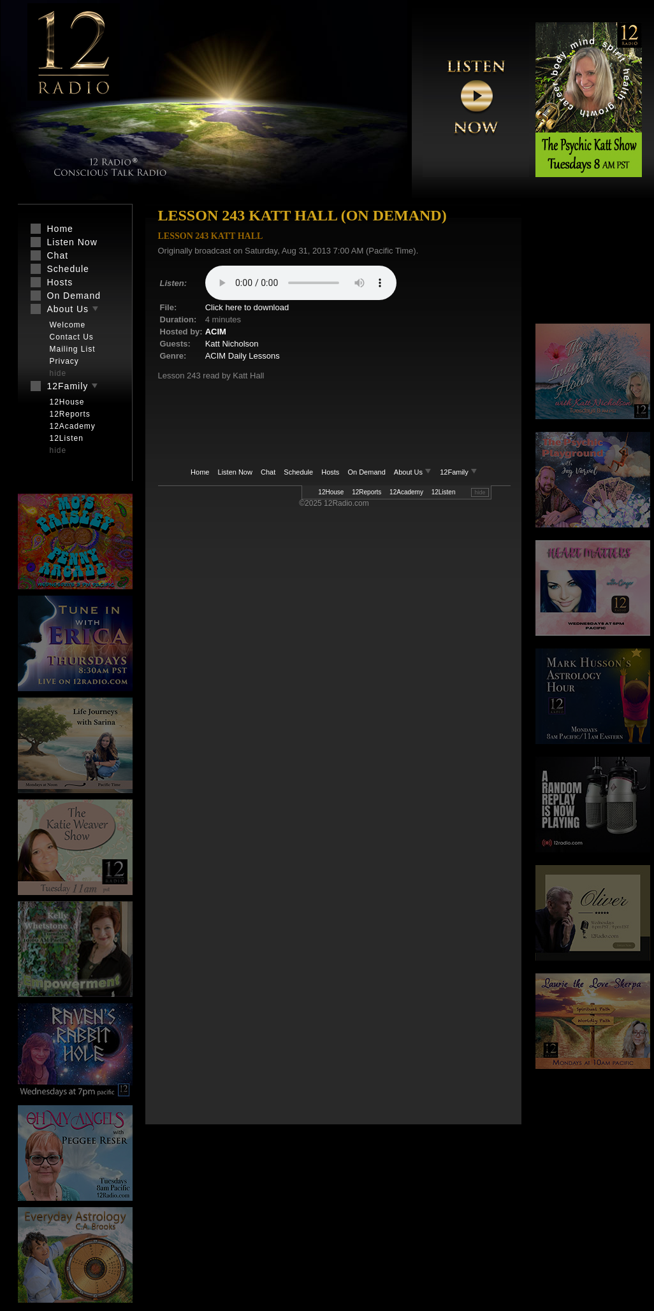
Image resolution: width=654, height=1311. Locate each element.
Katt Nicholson (232, 343)
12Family (458, 472)
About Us (413, 472)
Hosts (330, 472)
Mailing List (73, 349)
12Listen (444, 492)
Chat (268, 472)
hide (479, 492)
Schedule (298, 472)
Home (200, 472)
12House (331, 492)
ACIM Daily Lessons (242, 356)
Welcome (68, 324)
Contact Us (72, 337)
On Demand (366, 472)
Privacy (64, 361)
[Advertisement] (592, 264)
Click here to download (247, 307)
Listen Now (235, 472)
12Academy (406, 492)
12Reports (366, 492)
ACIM (215, 331)
